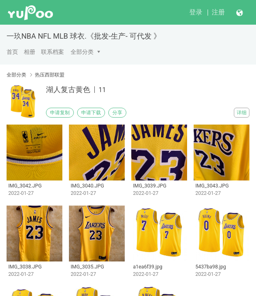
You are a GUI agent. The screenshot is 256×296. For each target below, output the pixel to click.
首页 (12, 52)
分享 (117, 113)
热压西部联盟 (49, 75)
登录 (195, 12)
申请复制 (60, 113)
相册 (29, 52)
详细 (242, 113)
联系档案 (52, 52)
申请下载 (91, 113)
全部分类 (82, 52)
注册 (218, 12)
